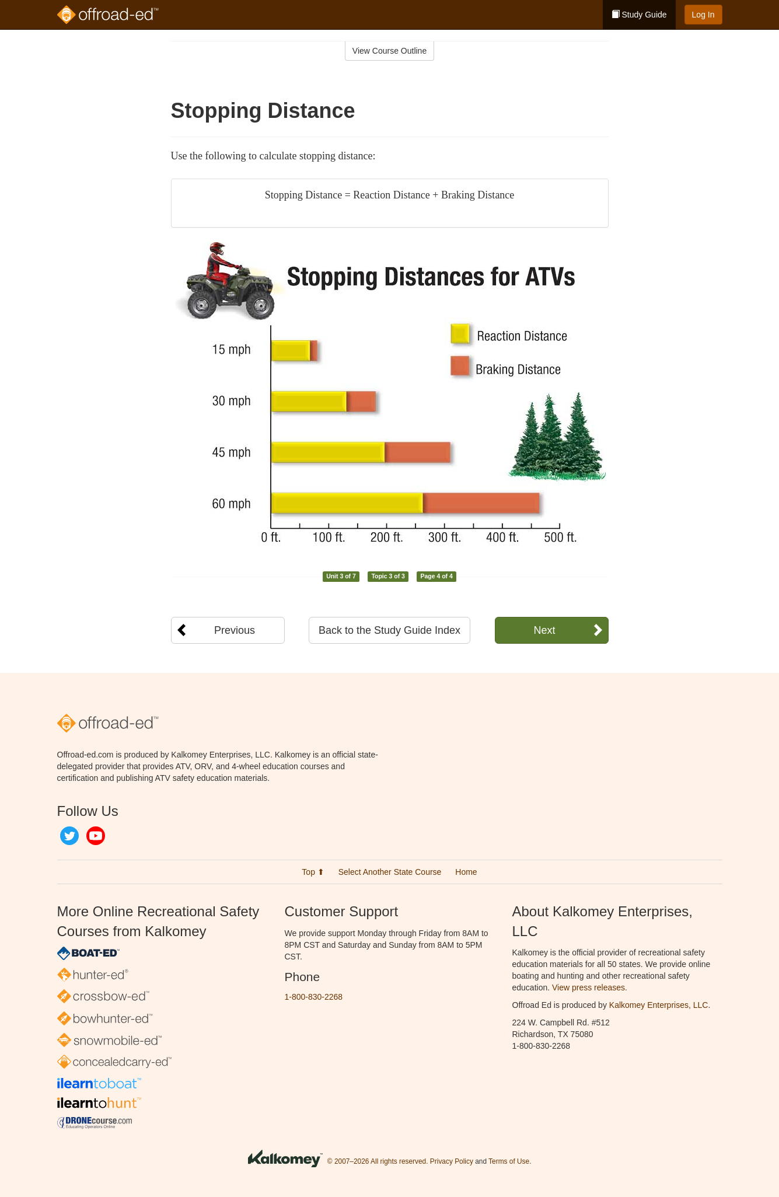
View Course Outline (389, 50)
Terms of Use (508, 1161)
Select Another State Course (390, 872)
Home (466, 872)
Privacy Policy (451, 1161)
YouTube (95, 835)
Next (544, 630)
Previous (234, 630)
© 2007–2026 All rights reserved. (377, 1161)
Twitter (69, 835)
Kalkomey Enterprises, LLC (658, 1005)
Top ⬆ (313, 872)
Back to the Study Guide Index (389, 630)
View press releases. (589, 987)
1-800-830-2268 (314, 996)
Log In (703, 14)
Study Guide (639, 14)
